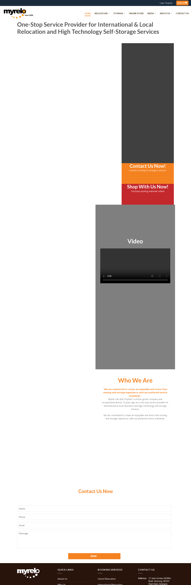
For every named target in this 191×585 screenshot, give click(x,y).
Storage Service (86, 192)
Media (151, 13)
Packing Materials (104, 192)
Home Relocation (34, 192)
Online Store (136, 13)
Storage (119, 13)
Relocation (102, 13)
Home (88, 13)
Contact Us (182, 13)
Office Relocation (52, 192)
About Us (166, 13)
